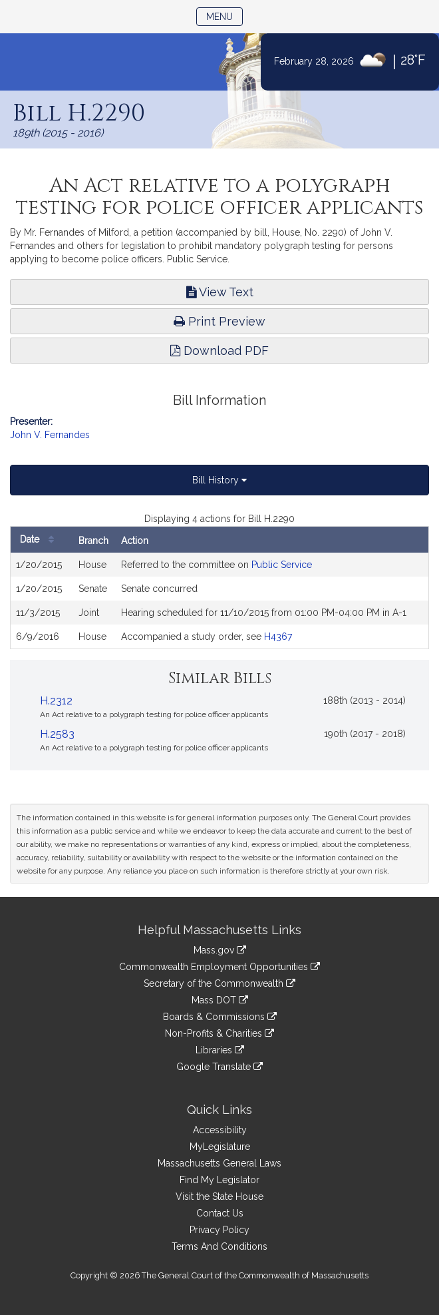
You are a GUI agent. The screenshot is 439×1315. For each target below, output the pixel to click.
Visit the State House (219, 1196)
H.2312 (56, 700)
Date (40, 539)
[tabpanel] (219, 580)
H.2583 (57, 734)
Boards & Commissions (220, 1016)
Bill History (219, 480)
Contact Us (219, 1213)
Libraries (220, 1050)
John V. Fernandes (50, 434)
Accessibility (220, 1130)
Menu (224, 15)
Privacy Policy (219, 1229)
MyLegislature (220, 1146)
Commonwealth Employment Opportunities (219, 966)
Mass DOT (220, 1000)
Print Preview (219, 321)
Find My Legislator (219, 1180)
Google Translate (219, 1066)
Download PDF (219, 351)
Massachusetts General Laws (219, 1163)
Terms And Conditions (219, 1246)
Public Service (281, 564)
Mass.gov (220, 950)
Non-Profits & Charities (219, 1033)
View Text (219, 292)
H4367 (278, 636)
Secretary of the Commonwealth (219, 983)
